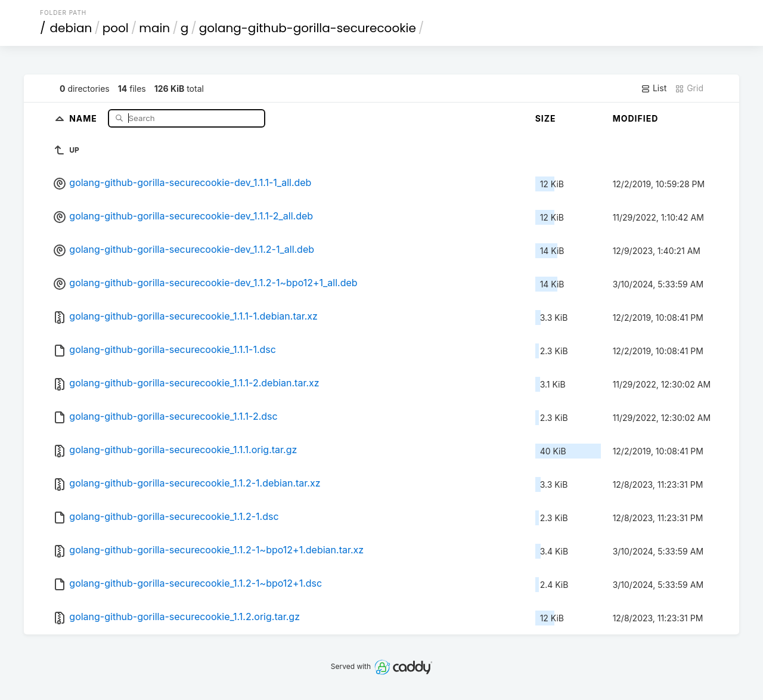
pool (116, 28)
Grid (689, 88)
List (653, 88)
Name (84, 118)
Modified (636, 118)
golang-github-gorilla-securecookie (307, 28)
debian (71, 28)
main (154, 28)
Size (545, 118)
